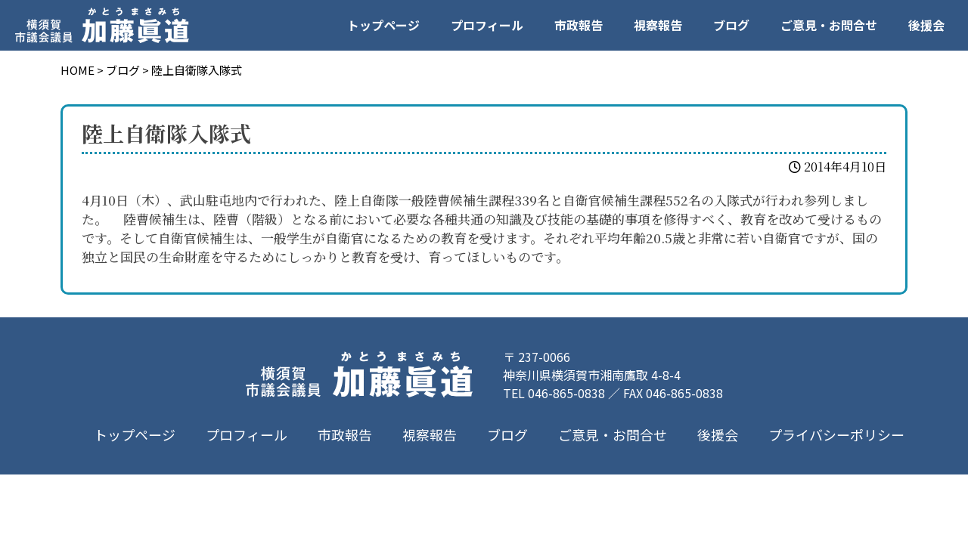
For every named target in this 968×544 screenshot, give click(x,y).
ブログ (731, 25)
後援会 (926, 25)
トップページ (383, 25)
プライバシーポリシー (836, 434)
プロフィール (487, 25)
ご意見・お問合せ (828, 25)
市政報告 (578, 25)
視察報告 (658, 25)
